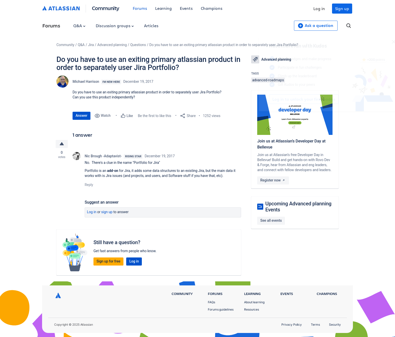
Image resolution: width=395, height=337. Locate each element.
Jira (91, 45)
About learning (254, 302)
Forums (140, 8)
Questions (138, 45)
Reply (89, 185)
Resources (251, 309)
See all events (271, 220)
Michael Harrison (86, 82)
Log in (319, 8)
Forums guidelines (221, 309)
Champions (211, 8)
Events (186, 8)
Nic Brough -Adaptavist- (103, 156)
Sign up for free (108, 261)
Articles (151, 25)
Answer (81, 116)
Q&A (79, 25)
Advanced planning (112, 45)
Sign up (342, 8)
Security (335, 324)
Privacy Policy (291, 324)
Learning (163, 8)
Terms (315, 324)
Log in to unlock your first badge (256, 99)
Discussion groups (115, 25)
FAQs (211, 302)
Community (105, 8)
